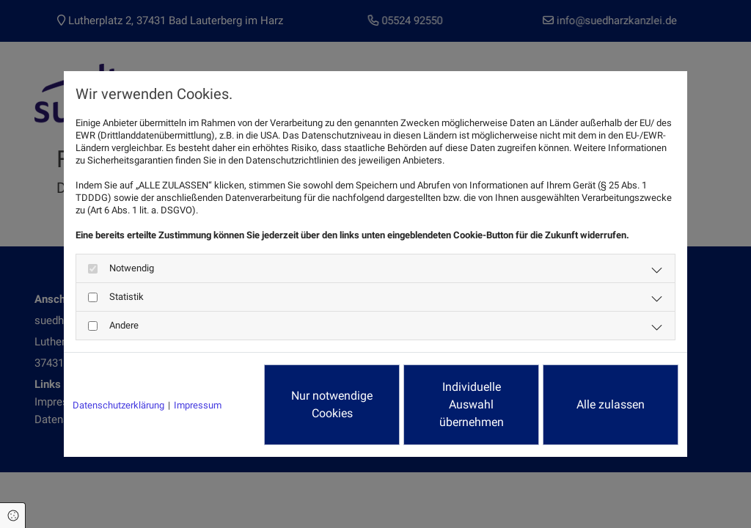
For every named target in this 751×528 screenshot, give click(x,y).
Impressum (197, 405)
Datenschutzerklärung (118, 405)
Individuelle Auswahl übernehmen (471, 404)
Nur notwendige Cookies (332, 404)
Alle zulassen (610, 404)
